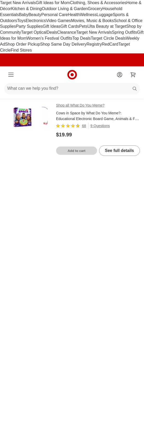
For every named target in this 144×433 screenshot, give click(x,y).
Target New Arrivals (18, 3)
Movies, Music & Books (92, 20)
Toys (21, 20)
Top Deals (81, 38)
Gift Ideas (51, 26)
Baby (23, 14)
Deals (52, 32)
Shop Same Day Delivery (63, 44)
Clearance (66, 32)
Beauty (34, 14)
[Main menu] (11, 74)
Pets (83, 26)
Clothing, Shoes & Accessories (98, 3)
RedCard (110, 44)
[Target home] (72, 74)
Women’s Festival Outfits (49, 38)
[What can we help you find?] (72, 88)
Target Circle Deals (108, 38)
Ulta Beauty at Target (106, 26)
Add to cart (76, 151)
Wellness (88, 14)
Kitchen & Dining (26, 8)
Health (74, 14)
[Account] (119, 74)
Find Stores (21, 50)
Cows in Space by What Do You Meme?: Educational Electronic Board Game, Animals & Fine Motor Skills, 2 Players (98, 119)
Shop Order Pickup (22, 44)
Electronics (36, 20)
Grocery (95, 8)
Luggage (105, 14)
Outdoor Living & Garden (65, 8)
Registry (94, 44)
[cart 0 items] (133, 74)
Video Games (58, 20)
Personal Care (54, 14)
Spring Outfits (124, 32)
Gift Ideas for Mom (53, 3)
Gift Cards (69, 26)
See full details (119, 150)
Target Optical (34, 32)
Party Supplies (29, 26)
